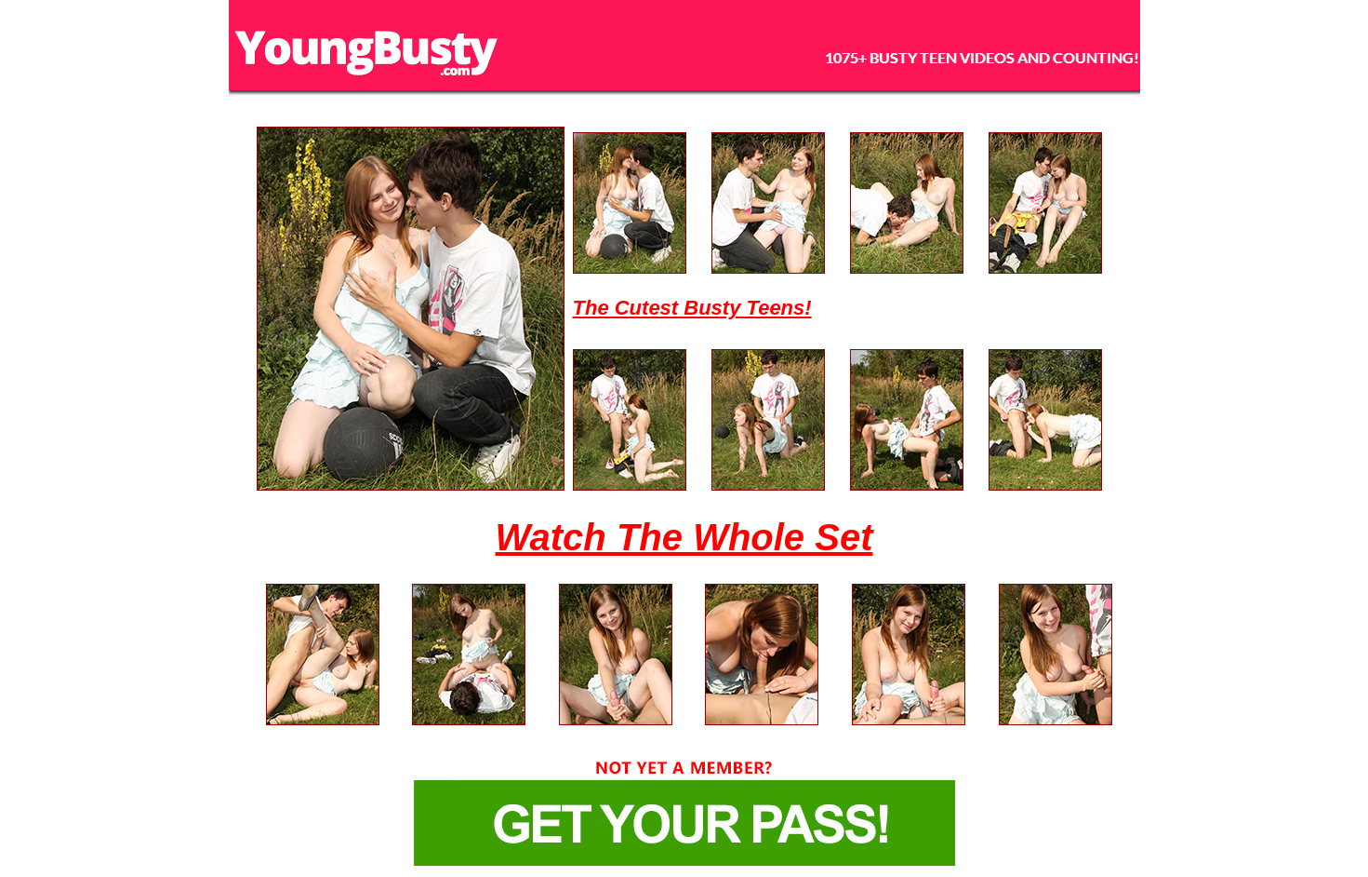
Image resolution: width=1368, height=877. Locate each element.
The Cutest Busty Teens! (692, 307)
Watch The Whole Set (684, 537)
